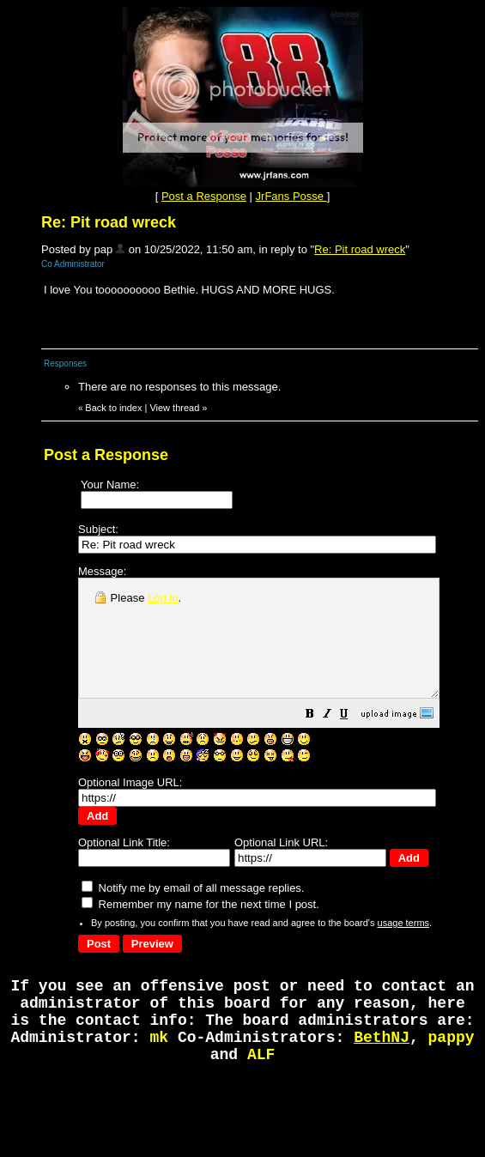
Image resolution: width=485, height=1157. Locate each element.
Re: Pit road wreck (359, 249)
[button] (353, 739)
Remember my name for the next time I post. (200, 909)
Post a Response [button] (203, 196)
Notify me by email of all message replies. (193, 893)
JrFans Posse (291, 196)
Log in (163, 597)
